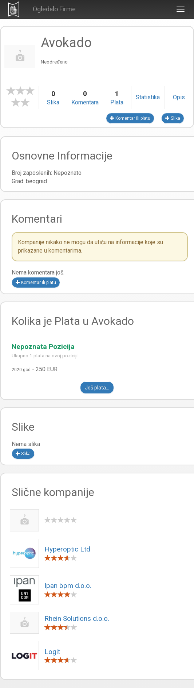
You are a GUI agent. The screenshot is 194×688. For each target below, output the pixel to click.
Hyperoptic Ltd (67, 549)
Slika (172, 118)
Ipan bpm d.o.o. (67, 585)
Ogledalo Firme (54, 9)
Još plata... (97, 388)
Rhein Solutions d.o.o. (76, 618)
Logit (52, 651)
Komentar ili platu (130, 118)
